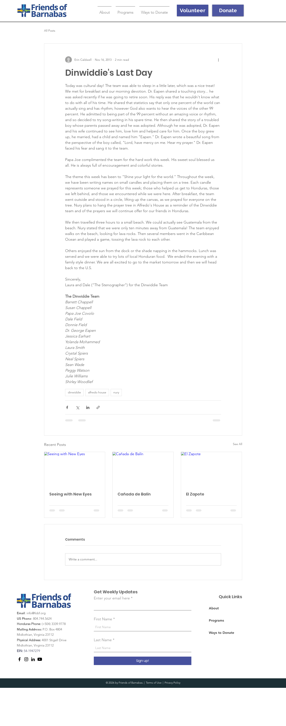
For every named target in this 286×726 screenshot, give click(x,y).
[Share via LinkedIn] (88, 407)
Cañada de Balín (134, 494)
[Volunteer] (192, 10)
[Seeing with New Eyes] (74, 469)
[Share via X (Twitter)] (77, 407)
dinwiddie (74, 392)
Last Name (103, 640)
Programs (216, 620)
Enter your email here (112, 598)
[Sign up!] (142, 661)
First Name (103, 619)
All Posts (49, 30)
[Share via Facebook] (67, 407)
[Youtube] (39, 659)
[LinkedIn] (33, 659)
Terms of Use (153, 682)
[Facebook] (19, 659)
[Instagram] (26, 659)
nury (116, 392)
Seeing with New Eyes (70, 494)
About (214, 608)
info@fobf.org (36, 613)
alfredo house (97, 392)
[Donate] (228, 10)
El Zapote (195, 494)
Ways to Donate (221, 633)
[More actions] (218, 59)
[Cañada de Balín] (143, 469)
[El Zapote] (211, 469)
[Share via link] (98, 407)
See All (237, 444)
